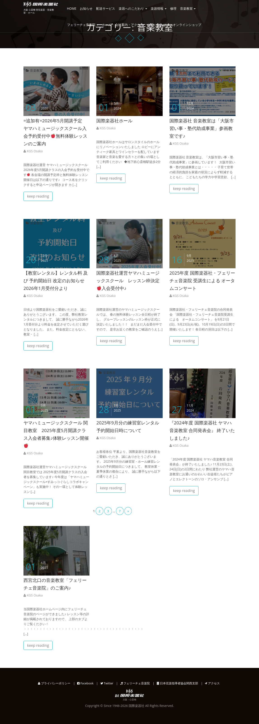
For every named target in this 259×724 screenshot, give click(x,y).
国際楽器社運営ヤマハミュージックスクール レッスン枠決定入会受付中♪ (128, 280)
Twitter (106, 683)
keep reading (38, 196)
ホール (106, 25)
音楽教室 (188, 8)
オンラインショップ (187, 25)
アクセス (212, 683)
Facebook (85, 683)
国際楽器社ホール (114, 121)
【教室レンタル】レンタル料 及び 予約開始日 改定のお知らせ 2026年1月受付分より (56, 280)
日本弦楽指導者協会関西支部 (177, 683)
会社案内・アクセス (129, 25)
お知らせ (86, 8)
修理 (173, 8)
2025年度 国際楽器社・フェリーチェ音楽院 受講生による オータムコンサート (202, 280)
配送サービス (105, 8)
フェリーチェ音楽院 (83, 25)
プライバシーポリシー (54, 683)
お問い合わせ (158, 25)
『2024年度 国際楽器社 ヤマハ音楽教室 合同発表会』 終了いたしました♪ (202, 430)
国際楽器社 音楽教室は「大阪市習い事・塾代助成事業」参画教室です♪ (201, 128)
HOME (71, 8)
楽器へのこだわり (133, 8)
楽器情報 (158, 8)
